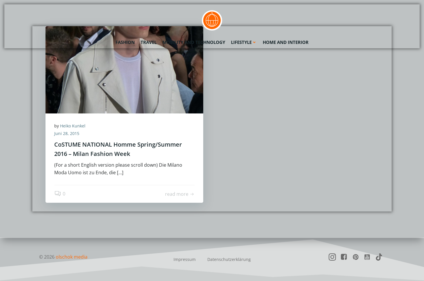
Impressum (185, 259)
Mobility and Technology (193, 42)
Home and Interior (286, 42)
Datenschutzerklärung (229, 259)
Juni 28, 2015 (66, 133)
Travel (149, 42)
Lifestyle (244, 42)
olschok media (71, 257)
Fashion (125, 42)
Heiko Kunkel (72, 126)
